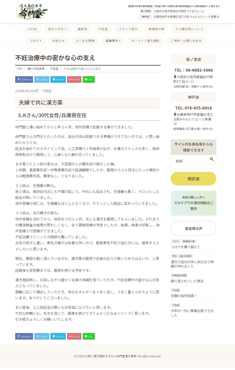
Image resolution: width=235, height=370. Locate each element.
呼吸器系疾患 (179, 276)
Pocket (87, 80)
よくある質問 (85, 41)
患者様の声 (157, 29)
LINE (105, 80)
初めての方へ (57, 29)
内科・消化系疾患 (181, 256)
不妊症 (103, 29)
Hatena (67, 80)
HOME (32, 29)
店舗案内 (112, 41)
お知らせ (58, 41)
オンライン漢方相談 (145, 41)
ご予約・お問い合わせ (186, 41)
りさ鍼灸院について (189, 29)
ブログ (34, 41)
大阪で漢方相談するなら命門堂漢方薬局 (110, 358)
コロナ (175, 242)
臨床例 (82, 29)
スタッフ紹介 (128, 29)
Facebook (26, 80)
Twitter (48, 80)
